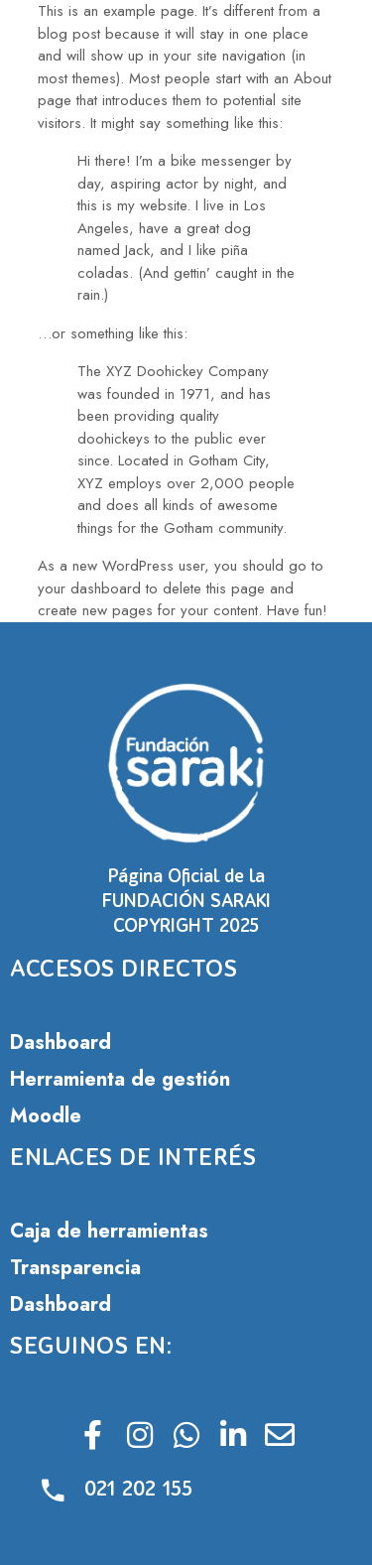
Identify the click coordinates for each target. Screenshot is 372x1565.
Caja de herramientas (109, 1231)
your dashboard (89, 588)
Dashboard (60, 1042)
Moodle (45, 1116)
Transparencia (75, 1267)
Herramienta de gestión (120, 1079)
